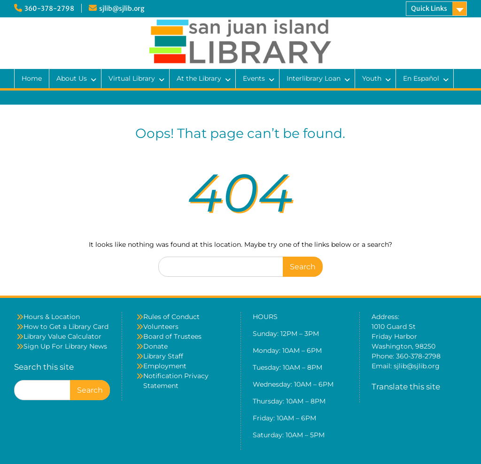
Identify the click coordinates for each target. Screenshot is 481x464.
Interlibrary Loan (314, 78)
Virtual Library (132, 78)
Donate (155, 346)
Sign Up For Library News (65, 346)
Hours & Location (51, 316)
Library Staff (163, 356)
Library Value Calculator (62, 336)
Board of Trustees (172, 336)
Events (254, 78)
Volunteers (160, 326)
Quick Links (429, 8)
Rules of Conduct (171, 316)
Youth (371, 78)
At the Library (199, 78)
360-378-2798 (49, 8)
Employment (164, 366)
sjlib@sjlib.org (121, 8)
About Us (71, 78)
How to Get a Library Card (66, 326)
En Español (421, 78)
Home (32, 78)
